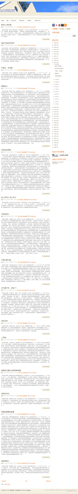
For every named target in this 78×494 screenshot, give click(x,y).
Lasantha (65, 490)
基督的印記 (5, 393)
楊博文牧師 (25, 27)
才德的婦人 (5, 214)
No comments (33, 27)
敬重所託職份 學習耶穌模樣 (11, 370)
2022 (55, 51)
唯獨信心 (4, 86)
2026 (55, 42)
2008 (55, 125)
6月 (56, 91)
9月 (56, 84)
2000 (55, 142)
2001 (55, 140)
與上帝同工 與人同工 (8, 197)
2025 (55, 45)
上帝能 (3, 337)
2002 (55, 138)
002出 (20, 463)
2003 (55, 136)
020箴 (21, 216)
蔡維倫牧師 (25, 70)
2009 (55, 122)
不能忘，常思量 (7, 67)
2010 (55, 120)
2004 (55, 133)
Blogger (29, 490)
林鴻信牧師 (24, 88)
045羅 (20, 88)
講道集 (2, 20)
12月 (56, 64)
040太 (20, 290)
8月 (56, 86)
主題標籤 (68, 28)
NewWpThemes (52, 490)
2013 (55, 114)
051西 (20, 152)
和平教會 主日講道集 (15, 490)
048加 (20, 395)
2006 (55, 129)
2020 (55, 56)
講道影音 (30, 20)
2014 (55, 111)
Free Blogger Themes (72, 490)
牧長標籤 (62, 28)
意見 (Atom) (7, 484)
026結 (21, 27)
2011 (55, 118)
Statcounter (55, 163)
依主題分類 (14, 20)
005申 (21, 70)
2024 (55, 47)
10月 (56, 81)
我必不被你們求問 (7, 43)
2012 (55, 116)
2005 (55, 131)
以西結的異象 (6, 150)
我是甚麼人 (5, 461)
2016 (55, 107)
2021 (55, 54)
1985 (55, 145)
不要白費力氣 (6, 260)
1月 (56, 104)
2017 (55, 62)
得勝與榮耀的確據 (7, 412)
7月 (56, 89)
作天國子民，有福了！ (9, 288)
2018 (55, 60)
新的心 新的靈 (6, 24)
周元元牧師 (24, 290)
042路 (21, 323)
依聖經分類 (22, 20)
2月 (56, 101)
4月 (56, 96)
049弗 (21, 339)
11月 (56, 79)
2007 (55, 127)
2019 (55, 58)
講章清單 (55, 28)
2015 (55, 109)
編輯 (8, 20)
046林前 (21, 199)
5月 (56, 94)
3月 (56, 99)
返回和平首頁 (37, 20)
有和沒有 (4, 321)
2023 (55, 49)
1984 (55, 147)
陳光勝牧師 (25, 45)
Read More (46, 39)
